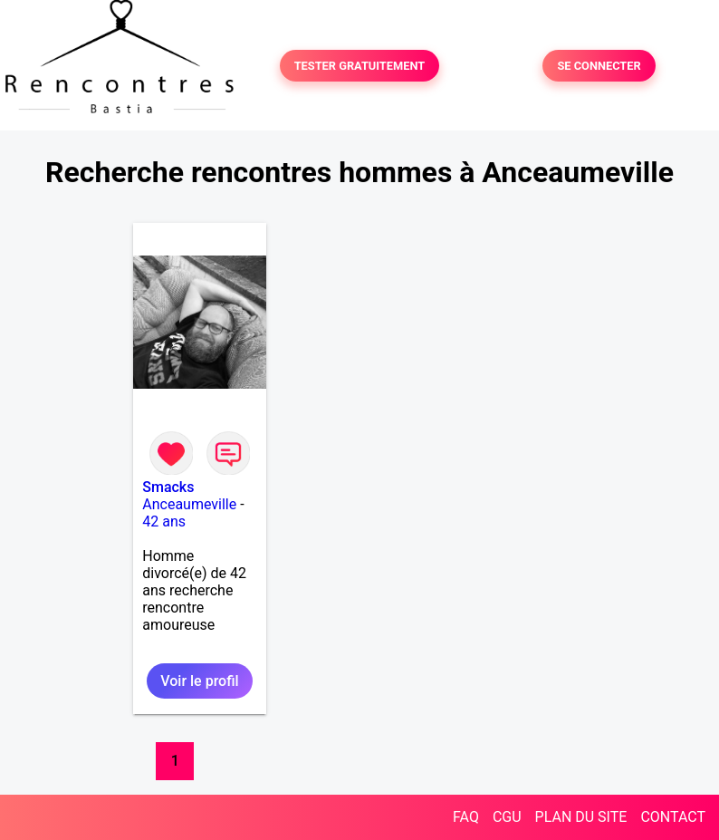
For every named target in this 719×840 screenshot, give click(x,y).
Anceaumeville (189, 504)
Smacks (168, 487)
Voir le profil (199, 681)
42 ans (164, 521)
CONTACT (672, 817)
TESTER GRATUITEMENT (360, 65)
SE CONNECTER (598, 65)
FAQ (466, 817)
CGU (507, 817)
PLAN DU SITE (581, 817)
